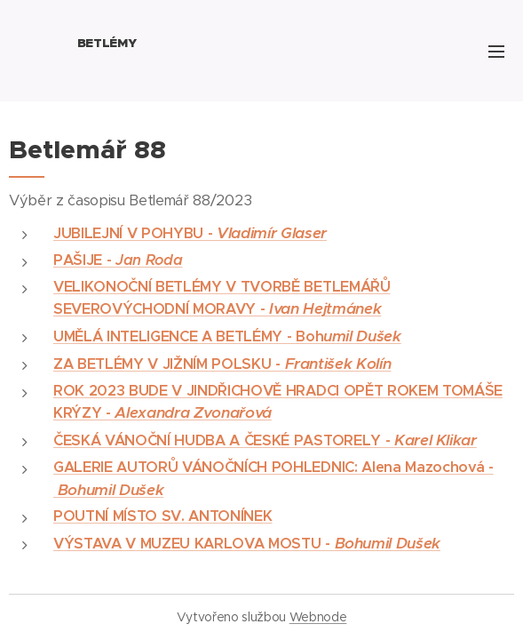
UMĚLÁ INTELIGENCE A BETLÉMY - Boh (188, 336)
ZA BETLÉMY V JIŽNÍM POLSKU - (169, 364)
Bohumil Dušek (111, 490)
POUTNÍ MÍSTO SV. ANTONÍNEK (162, 516)
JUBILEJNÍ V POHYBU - (135, 233)
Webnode (318, 617)
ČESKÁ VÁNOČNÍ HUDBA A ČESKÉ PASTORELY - (223, 440)
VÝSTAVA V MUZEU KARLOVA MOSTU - (194, 543)
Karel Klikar (435, 440)
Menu (496, 51)
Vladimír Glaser (272, 233)
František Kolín (338, 363)
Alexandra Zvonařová (193, 412)
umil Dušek (362, 336)
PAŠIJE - (117, 260)
